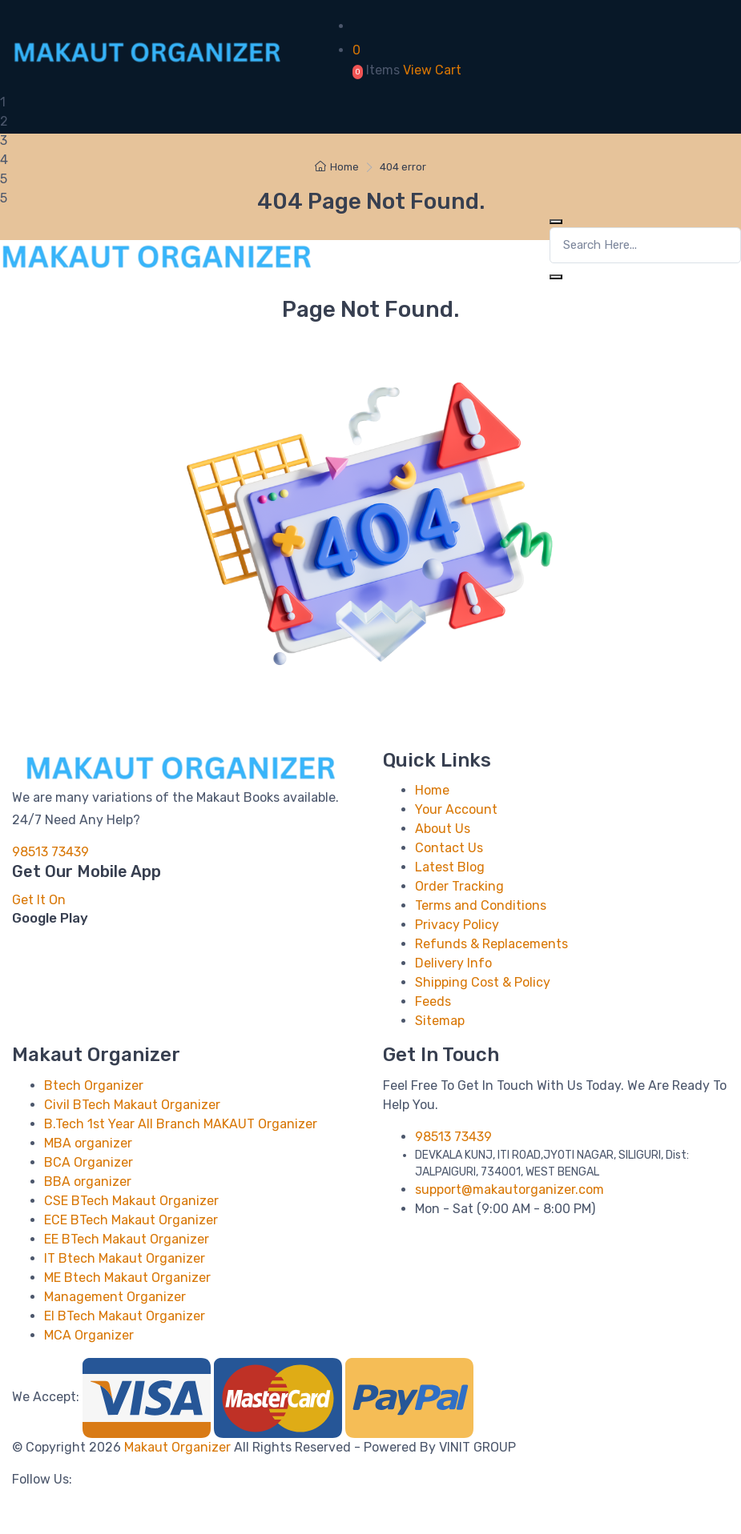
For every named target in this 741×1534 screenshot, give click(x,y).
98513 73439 (50, 851)
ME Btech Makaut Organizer (127, 1277)
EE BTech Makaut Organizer (126, 1239)
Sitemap (440, 1020)
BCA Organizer (88, 1162)
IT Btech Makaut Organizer (124, 1258)
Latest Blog (450, 867)
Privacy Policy (457, 924)
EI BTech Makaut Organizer (124, 1316)
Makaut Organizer (179, 1447)
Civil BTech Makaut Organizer (132, 1104)
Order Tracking (459, 886)
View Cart (432, 70)
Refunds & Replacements (491, 943)
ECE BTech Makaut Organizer (131, 1220)
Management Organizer (115, 1296)
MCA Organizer (89, 1335)
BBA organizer (87, 1181)
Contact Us (449, 847)
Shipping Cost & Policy (482, 982)
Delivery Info (453, 963)
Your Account (456, 809)
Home (337, 167)
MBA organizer (88, 1143)
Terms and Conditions (480, 905)
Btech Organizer (93, 1085)
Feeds (433, 1001)
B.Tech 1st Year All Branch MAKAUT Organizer (180, 1123)
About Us (442, 828)
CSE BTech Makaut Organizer (131, 1200)
